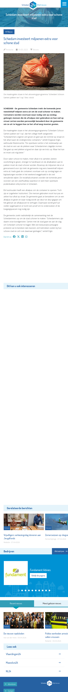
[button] (18, 590)
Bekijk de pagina (38, 575)
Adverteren (10, 684)
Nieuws (9, 32)
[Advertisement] (34, 262)
